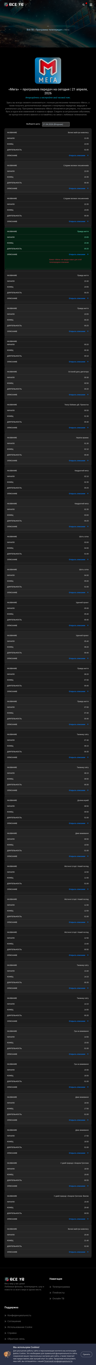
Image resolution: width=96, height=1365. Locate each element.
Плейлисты (57, 1292)
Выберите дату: (33, 124)
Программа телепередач (49, 29)
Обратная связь (14, 1338)
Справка (10, 1332)
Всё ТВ (30, 29)
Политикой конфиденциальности (58, 1361)
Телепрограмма (60, 1286)
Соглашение (12, 1321)
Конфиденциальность (17, 1315)
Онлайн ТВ (57, 1298)
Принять (86, 1354)
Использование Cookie (18, 1327)
